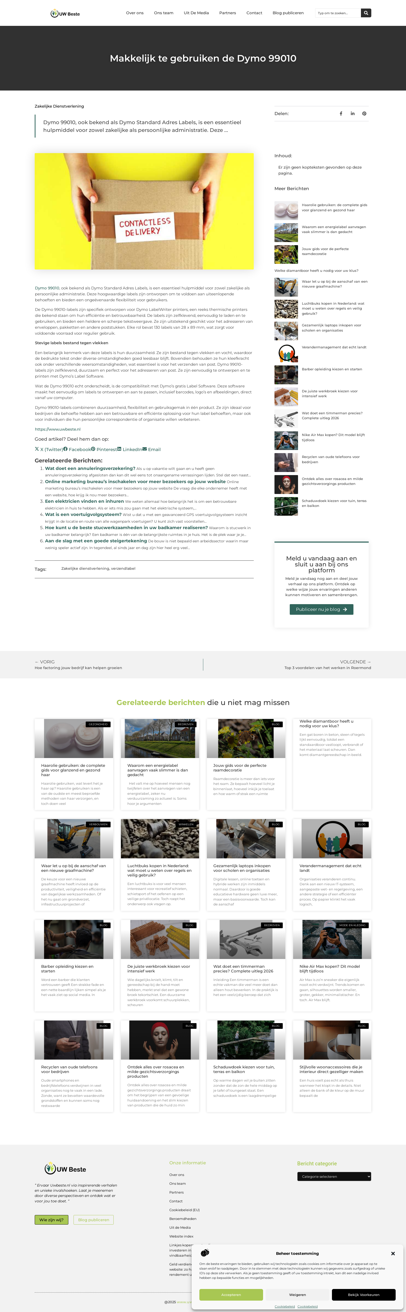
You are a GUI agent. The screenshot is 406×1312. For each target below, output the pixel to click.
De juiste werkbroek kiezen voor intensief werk (158, 968)
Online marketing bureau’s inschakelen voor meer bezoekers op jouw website (135, 481)
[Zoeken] (366, 13)
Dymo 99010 (47, 288)
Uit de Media (180, 1227)
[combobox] (338, 13)
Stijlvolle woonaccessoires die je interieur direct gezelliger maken (331, 1069)
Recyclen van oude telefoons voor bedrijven (69, 1069)
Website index (181, 1236)
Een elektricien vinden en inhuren (84, 501)
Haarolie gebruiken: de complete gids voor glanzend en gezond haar (73, 770)
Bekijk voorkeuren (364, 1295)
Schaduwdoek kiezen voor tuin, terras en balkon (243, 1069)
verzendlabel (123, 568)
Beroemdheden (183, 1219)
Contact (254, 12)
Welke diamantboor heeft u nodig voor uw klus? (316, 270)
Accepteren (231, 1295)
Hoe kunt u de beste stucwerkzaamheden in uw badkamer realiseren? (126, 527)
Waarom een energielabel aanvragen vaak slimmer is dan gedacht (157, 770)
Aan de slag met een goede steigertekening (96, 540)
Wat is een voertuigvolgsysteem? (83, 514)
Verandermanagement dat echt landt (334, 347)
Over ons (135, 12)
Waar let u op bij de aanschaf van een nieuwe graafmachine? (73, 868)
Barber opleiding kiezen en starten (332, 369)
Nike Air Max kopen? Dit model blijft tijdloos (330, 968)
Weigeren (297, 1295)
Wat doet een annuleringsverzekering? (90, 468)
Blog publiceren (288, 12)
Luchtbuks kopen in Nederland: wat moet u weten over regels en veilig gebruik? (333, 308)
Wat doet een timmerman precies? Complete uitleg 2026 (243, 968)
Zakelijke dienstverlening (59, 106)
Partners (227, 12)
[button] (393, 1253)
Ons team (163, 12)
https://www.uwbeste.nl (58, 429)
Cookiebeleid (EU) (184, 1210)
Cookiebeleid (285, 1306)
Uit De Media (196, 12)
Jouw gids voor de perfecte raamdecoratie (239, 768)
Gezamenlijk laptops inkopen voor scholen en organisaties (242, 868)
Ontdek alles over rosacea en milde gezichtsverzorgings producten (155, 1071)
